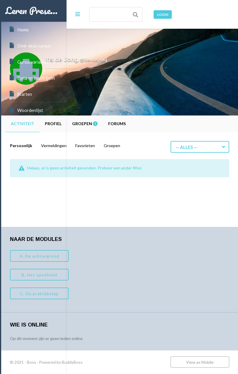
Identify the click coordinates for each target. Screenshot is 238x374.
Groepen (150, 123)
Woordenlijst (26, 110)
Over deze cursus (30, 45)
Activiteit (88, 123)
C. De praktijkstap (104, 293)
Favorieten (150, 145)
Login (162, 14)
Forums (182, 123)
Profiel (118, 123)
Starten (20, 94)
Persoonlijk (86, 145)
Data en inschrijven (32, 78)
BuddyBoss (137, 362)
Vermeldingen (119, 145)
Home (19, 29)
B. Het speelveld (104, 274)
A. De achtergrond (104, 256)
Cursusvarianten (29, 61)
